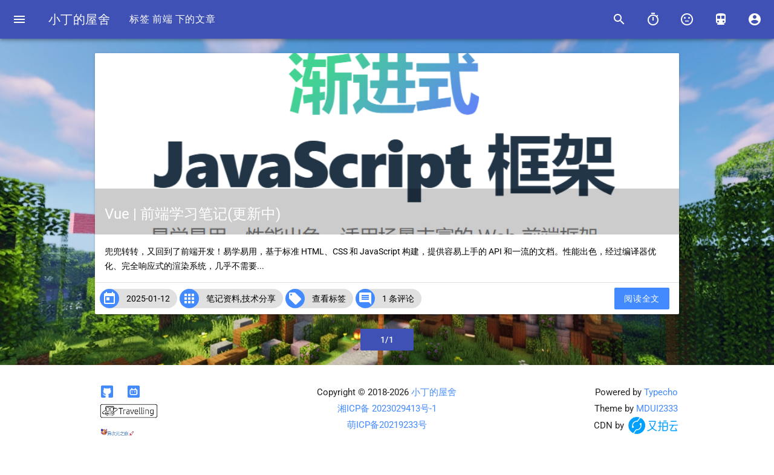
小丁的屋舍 (79, 19)
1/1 (387, 339)
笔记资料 (223, 298)
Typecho (661, 392)
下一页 (652, 339)
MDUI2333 (657, 408)
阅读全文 (641, 298)
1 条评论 (398, 298)
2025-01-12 (148, 298)
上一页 (121, 339)
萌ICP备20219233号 (387, 424)
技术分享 (259, 298)
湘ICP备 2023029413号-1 (387, 408)
